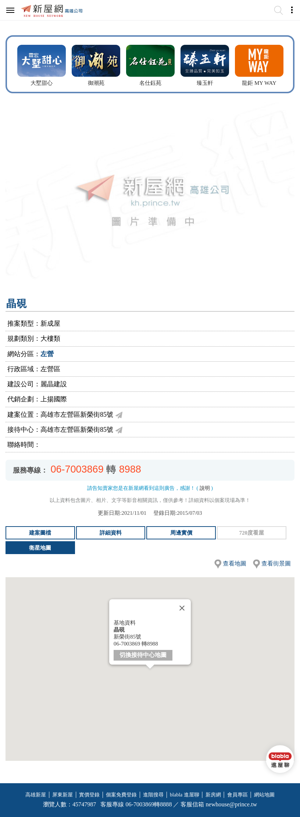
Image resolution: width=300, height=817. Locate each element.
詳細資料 (111, 533)
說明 (205, 488)
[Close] (182, 608)
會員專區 (237, 795)
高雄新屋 (35, 795)
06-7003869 (77, 469)
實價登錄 (89, 795)
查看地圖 (234, 563)
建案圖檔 (40, 533)
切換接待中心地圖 (143, 655)
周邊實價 (181, 533)
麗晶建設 (53, 384)
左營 (47, 354)
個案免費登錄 (121, 795)
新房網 (213, 795)
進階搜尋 (153, 795)
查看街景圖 (276, 563)
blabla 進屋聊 (184, 795)
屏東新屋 (62, 795)
